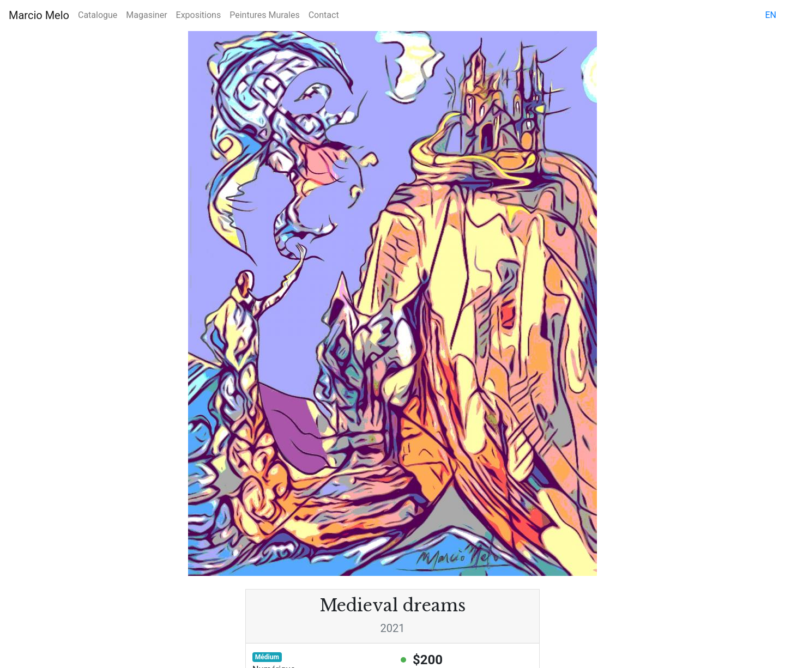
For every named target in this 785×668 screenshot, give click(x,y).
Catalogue (97, 15)
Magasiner (146, 15)
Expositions (198, 15)
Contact (324, 15)
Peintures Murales (264, 15)
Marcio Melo (39, 15)
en (770, 15)
